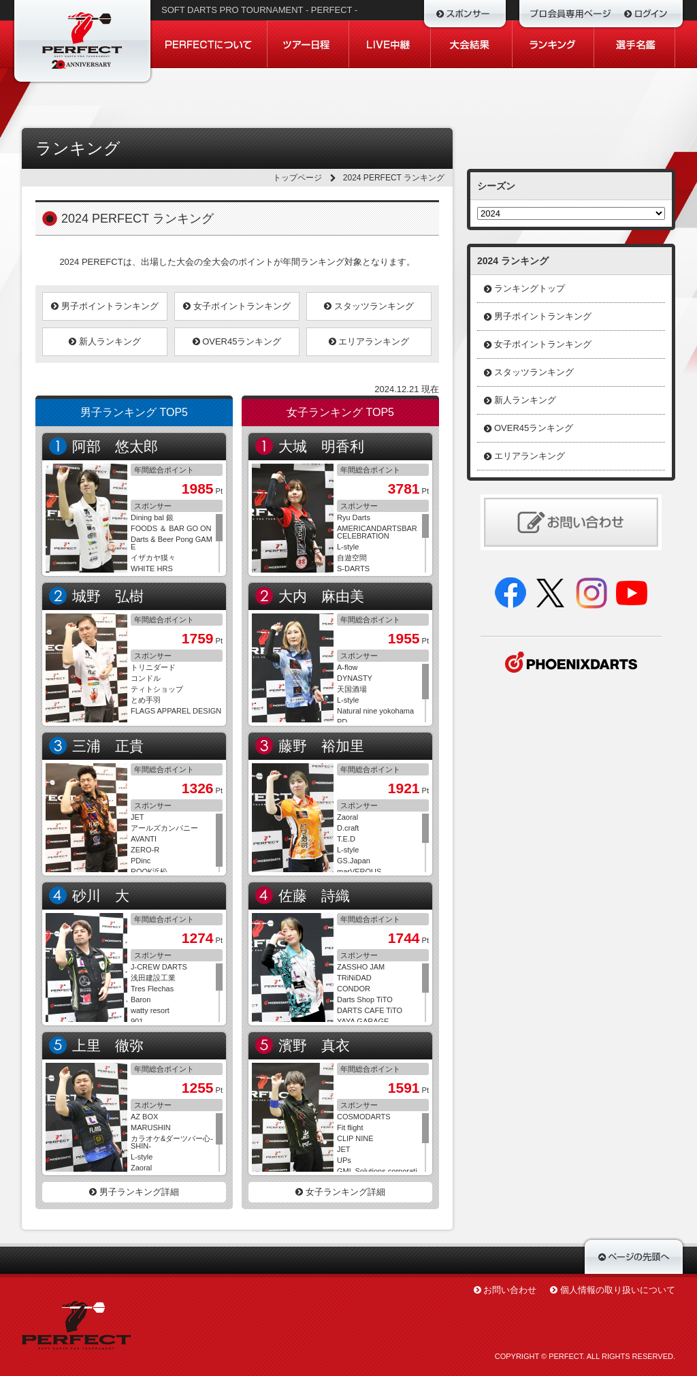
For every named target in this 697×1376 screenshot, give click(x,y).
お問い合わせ (509, 1290)
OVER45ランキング (237, 341)
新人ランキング (105, 341)
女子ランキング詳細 (340, 1192)
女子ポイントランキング (237, 306)
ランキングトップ (529, 288)
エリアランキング (369, 341)
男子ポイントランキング (105, 306)
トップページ (297, 177)
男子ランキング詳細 (134, 1192)
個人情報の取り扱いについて (617, 1290)
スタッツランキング (369, 306)
